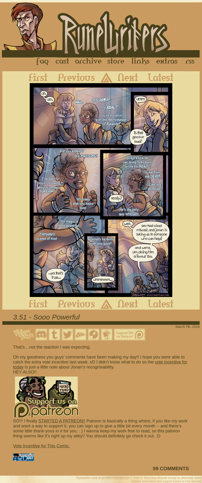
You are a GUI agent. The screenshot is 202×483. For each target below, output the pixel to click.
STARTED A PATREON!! (61, 421)
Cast (62, 61)
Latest (165, 77)
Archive (88, 61)
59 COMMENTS (171, 468)
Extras (168, 61)
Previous (73, 77)
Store (115, 61)
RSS (191, 61)
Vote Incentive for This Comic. (41, 446)
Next (131, 77)
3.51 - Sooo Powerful (46, 317)
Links (140, 61)
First (34, 77)
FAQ (43, 61)
